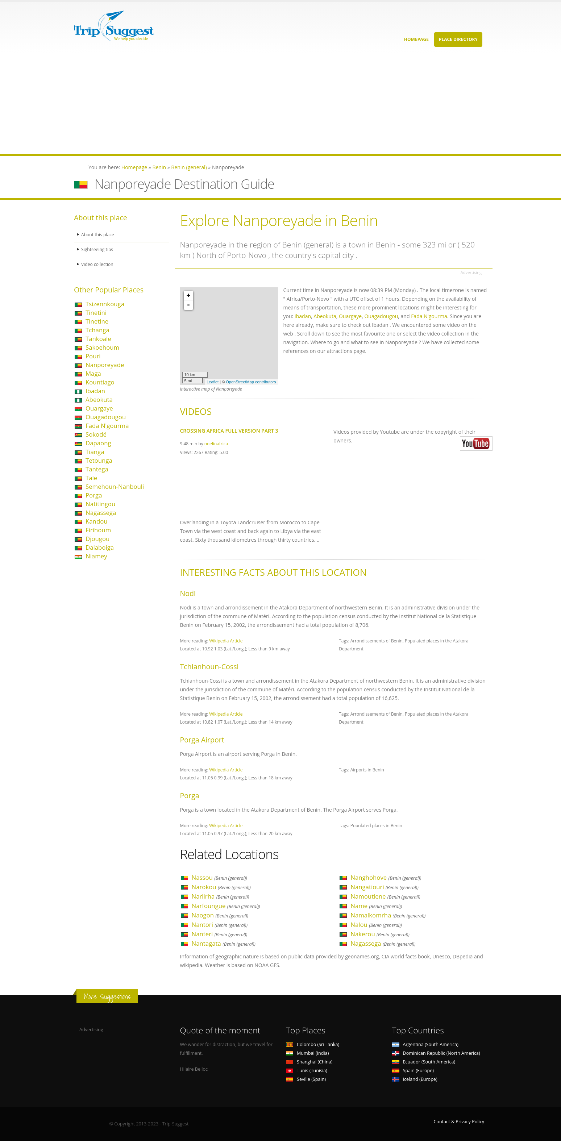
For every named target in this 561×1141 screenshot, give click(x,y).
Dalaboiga (100, 547)
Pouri (93, 356)
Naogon (220, 915)
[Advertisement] (217, 103)
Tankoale (98, 338)
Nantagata (223, 943)
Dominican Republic (436, 1053)
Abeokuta (99, 399)
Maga (93, 373)
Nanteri (220, 934)
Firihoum (98, 530)
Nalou (376, 924)
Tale (91, 478)
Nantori (220, 924)
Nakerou (380, 934)
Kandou (97, 521)
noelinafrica (216, 443)
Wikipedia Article (225, 641)
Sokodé (96, 434)
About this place (98, 235)
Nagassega (101, 512)
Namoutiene (385, 896)
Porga (94, 495)
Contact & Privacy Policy (458, 1122)
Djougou (97, 538)
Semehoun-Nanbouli (115, 486)
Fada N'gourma (107, 425)
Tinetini (96, 312)
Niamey (96, 556)
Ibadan (95, 391)
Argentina (425, 1044)
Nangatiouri (384, 887)
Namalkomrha (387, 915)
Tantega (97, 469)
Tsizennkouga (105, 304)
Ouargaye (99, 408)
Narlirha (220, 896)
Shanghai (309, 1062)
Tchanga (97, 330)
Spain (413, 1070)
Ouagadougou (106, 417)
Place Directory (458, 39)
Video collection (98, 264)
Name (376, 905)
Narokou (221, 887)
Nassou (219, 877)
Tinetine (97, 321)
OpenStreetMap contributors (251, 382)
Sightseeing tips (98, 249)
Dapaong (98, 443)
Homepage (416, 39)
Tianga (95, 451)
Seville (306, 1079)
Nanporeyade (105, 365)
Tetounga (99, 460)
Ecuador (424, 1062)
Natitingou (100, 504)
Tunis (306, 1070)
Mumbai (307, 1053)
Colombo (312, 1044)
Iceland (414, 1079)
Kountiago (100, 382)
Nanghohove (385, 877)
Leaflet (213, 382)
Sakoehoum (102, 347)
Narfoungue (226, 905)
